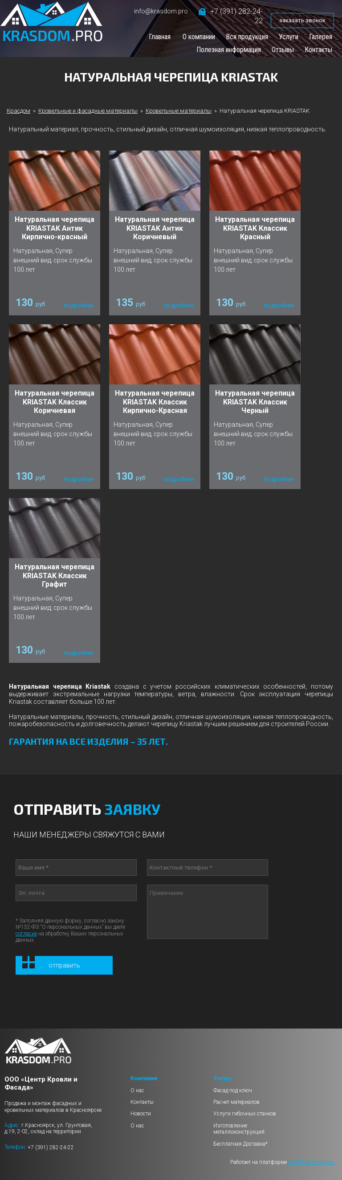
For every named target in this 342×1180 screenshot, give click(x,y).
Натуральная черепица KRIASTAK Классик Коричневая (54, 401)
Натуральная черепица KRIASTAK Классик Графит (54, 575)
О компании (199, 37)
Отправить (64, 965)
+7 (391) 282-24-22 (51, 1147)
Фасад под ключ (232, 1090)
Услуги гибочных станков (244, 1114)
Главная (160, 37)
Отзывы (283, 49)
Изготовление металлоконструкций (239, 1129)
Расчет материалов (236, 1102)
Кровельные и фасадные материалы (88, 110)
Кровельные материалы (179, 110)
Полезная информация (228, 49)
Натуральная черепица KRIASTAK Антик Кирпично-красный (54, 228)
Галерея (320, 37)
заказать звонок (302, 20)
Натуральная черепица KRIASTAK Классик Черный (255, 401)
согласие (26, 934)
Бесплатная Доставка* (240, 1144)
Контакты (318, 49)
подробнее (79, 305)
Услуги (288, 37)
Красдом (18, 110)
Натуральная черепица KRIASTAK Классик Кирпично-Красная (155, 401)
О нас (137, 1090)
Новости (140, 1114)
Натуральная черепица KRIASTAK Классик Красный (255, 228)
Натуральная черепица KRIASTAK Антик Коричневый (155, 228)
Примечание (207, 912)
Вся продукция (247, 37)
